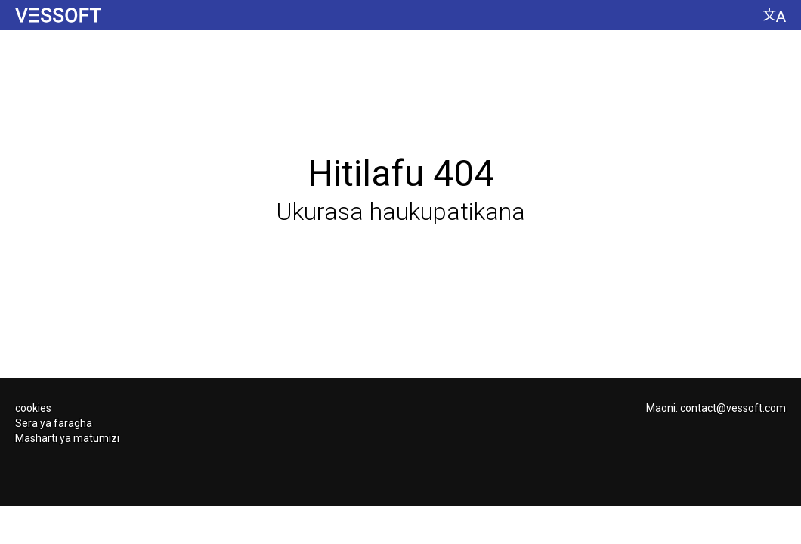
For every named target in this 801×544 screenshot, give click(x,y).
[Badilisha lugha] (774, 15)
